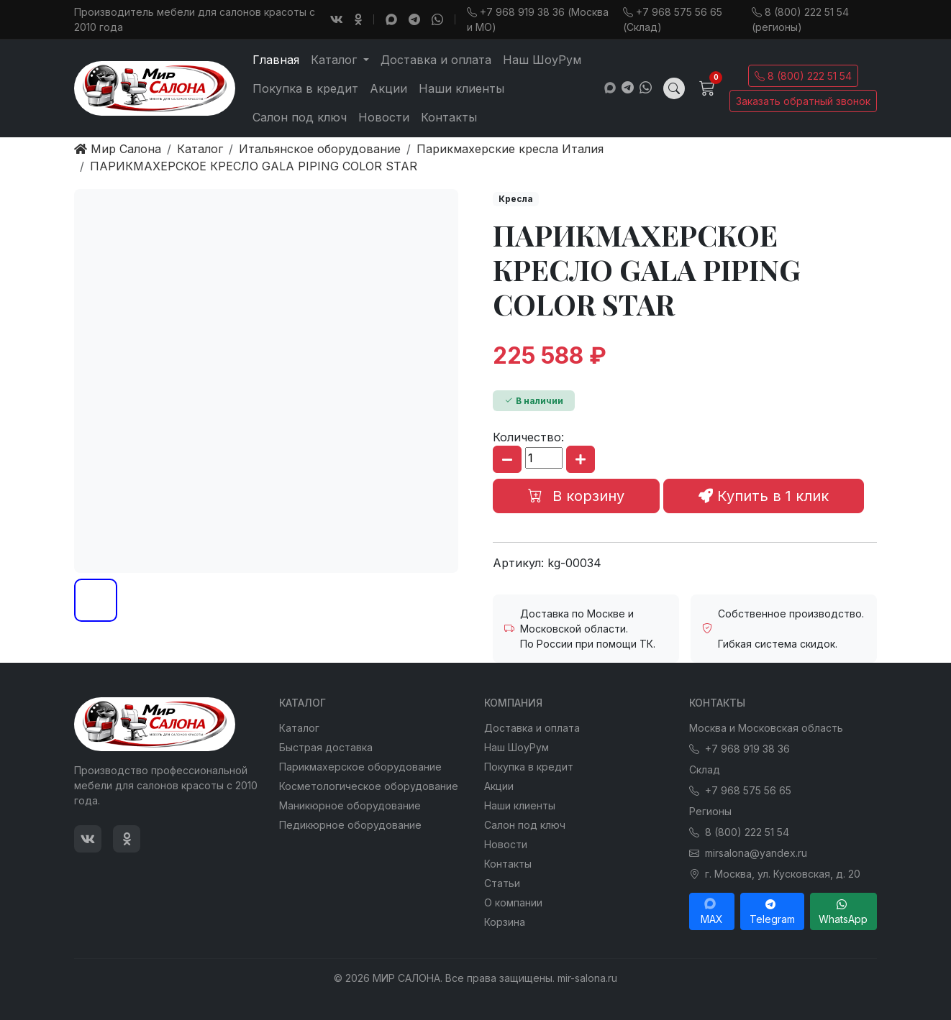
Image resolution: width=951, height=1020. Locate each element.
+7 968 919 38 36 (739, 749)
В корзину (576, 496)
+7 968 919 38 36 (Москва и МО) (538, 19)
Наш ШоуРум (542, 59)
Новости (383, 117)
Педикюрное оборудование (350, 825)
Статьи (502, 883)
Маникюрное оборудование (350, 805)
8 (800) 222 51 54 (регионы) (800, 19)
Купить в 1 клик (764, 496)
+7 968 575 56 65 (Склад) (672, 19)
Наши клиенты (461, 88)
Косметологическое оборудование (368, 786)
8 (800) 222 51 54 (803, 75)
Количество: (528, 437)
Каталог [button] (335, 59)
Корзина (504, 922)
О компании (513, 902)
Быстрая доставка (326, 747)
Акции (388, 88)
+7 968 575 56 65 (740, 790)
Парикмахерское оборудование (360, 767)
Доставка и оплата (436, 59)
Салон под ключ (299, 117)
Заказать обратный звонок (803, 101)
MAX (712, 911)
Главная (275, 59)
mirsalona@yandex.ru (748, 853)
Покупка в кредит (305, 88)
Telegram (772, 911)
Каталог (299, 728)
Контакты (449, 117)
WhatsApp (843, 911)
